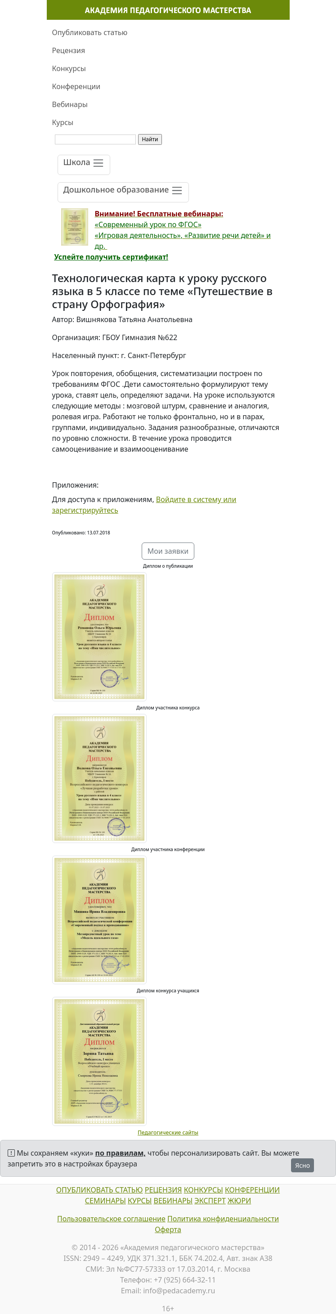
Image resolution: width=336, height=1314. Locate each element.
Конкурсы (69, 68)
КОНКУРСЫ (203, 1190)
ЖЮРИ (239, 1201)
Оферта (168, 1229)
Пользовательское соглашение (111, 1219)
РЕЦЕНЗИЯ (163, 1190)
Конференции (76, 86)
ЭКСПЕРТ (209, 1201)
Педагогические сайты (168, 1132)
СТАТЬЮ (128, 1190)
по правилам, (120, 1153)
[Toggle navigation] (84, 165)
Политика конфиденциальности (223, 1219)
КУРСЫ (140, 1201)
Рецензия (68, 50)
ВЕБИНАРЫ (173, 1201)
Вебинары (70, 104)
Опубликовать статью (90, 32)
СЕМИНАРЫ (105, 1201)
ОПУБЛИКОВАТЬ (84, 1190)
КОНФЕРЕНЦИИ (252, 1190)
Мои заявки (168, 551)
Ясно (302, 1165)
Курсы (63, 122)
